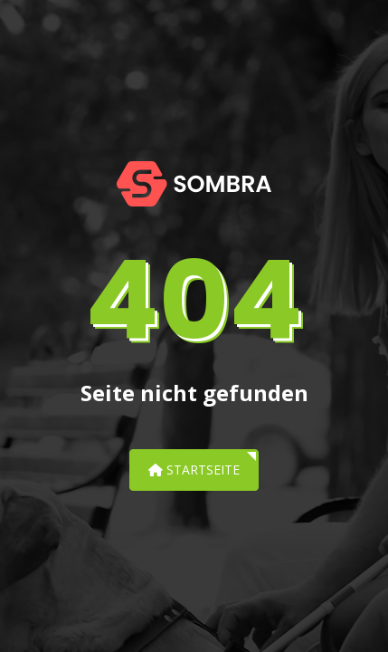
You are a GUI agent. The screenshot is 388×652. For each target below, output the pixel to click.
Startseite (194, 469)
